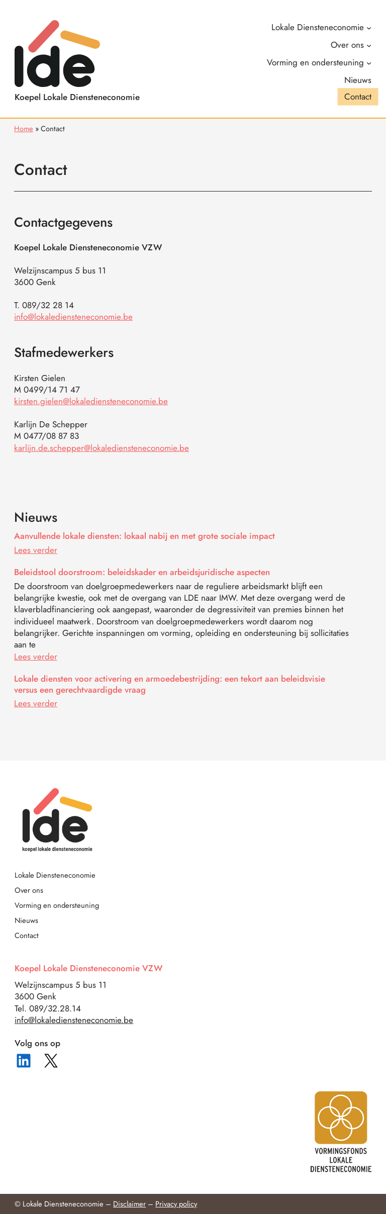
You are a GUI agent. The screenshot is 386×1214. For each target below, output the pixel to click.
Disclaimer (129, 1203)
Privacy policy (176, 1203)
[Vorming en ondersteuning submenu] (319, 62)
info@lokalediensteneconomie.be (73, 317)
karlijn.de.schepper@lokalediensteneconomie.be (101, 448)
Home (23, 128)
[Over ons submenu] (351, 45)
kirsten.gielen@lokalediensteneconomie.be (91, 401)
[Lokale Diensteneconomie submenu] (321, 27)
